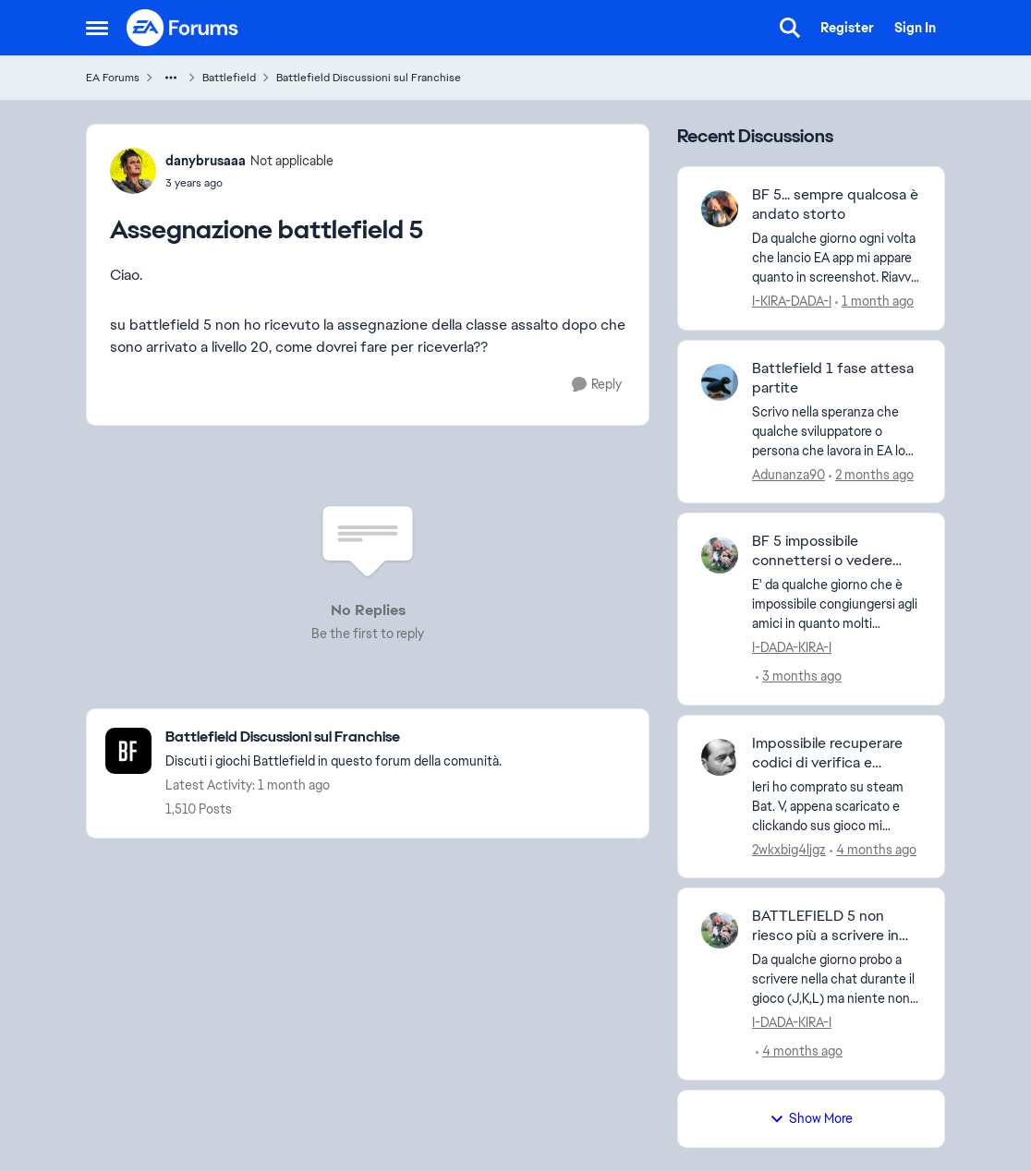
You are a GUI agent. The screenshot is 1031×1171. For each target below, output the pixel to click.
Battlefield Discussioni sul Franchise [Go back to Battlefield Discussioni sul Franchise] (368, 77)
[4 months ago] (873, 849)
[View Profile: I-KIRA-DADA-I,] (719, 208)
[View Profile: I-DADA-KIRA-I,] (719, 555)
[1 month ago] (874, 301)
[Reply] (596, 384)
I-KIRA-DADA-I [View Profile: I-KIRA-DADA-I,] (791, 301)
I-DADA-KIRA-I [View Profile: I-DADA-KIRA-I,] (791, 647)
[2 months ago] (871, 474)
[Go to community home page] (183, 27)
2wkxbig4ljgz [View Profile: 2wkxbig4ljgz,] (789, 848)
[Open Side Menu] (97, 28)
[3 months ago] (799, 676)
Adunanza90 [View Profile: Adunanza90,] (788, 473)
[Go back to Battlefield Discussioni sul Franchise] (333, 737)
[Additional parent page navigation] (171, 78)
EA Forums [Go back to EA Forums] (112, 77)
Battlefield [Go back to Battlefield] (229, 77)
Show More (811, 1118)
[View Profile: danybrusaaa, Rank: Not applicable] (133, 171)
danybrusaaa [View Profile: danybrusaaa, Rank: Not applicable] (205, 160)
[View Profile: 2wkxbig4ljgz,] (719, 757)
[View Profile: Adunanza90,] (719, 382)
